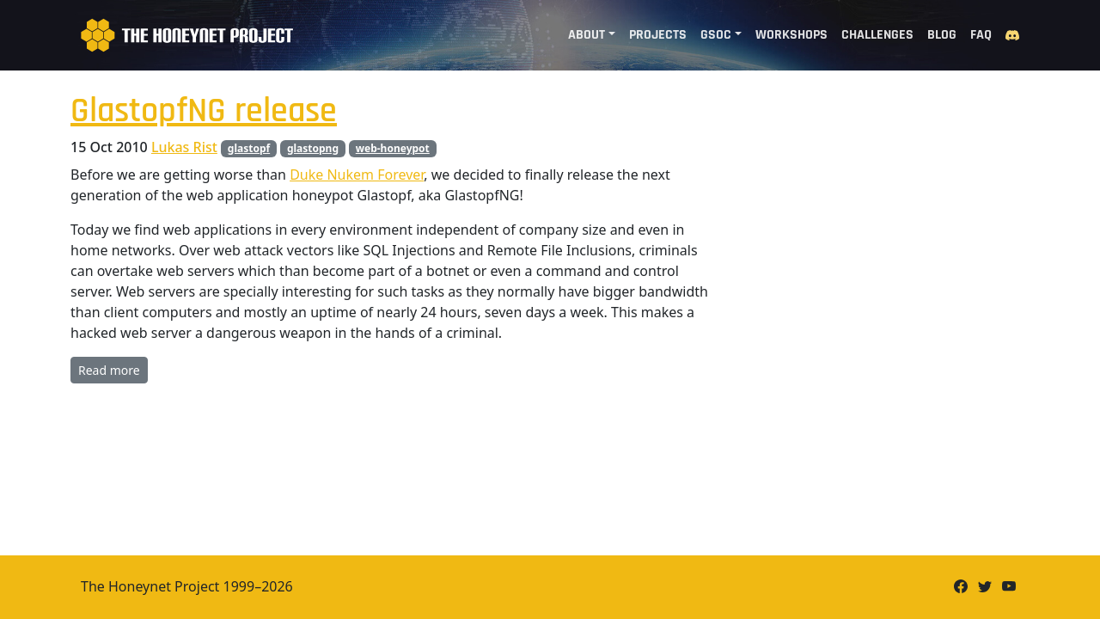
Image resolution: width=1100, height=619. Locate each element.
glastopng (313, 148)
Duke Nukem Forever (357, 174)
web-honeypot (393, 148)
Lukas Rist (184, 147)
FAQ (981, 35)
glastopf (249, 148)
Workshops (791, 35)
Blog (941, 35)
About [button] (586, 35)
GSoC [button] (715, 35)
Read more (109, 370)
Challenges (877, 35)
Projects (658, 35)
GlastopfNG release (203, 111)
